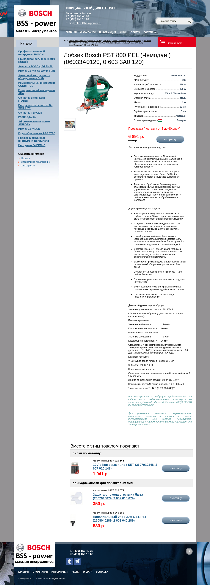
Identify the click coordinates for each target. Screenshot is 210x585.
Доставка (150, 32)
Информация (107, 32)
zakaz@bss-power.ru (87, 23)
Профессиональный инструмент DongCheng (33, 139)
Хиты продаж (28, 165)
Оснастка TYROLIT (30, 112)
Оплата (135, 32)
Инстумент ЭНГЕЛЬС (31, 145)
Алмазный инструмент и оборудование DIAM (34, 77)
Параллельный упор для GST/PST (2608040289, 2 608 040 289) (120, 518)
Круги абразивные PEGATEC (36, 133)
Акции (123, 32)
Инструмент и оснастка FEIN (36, 70)
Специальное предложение (35, 162)
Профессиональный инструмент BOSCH (31, 53)
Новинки (25, 158)
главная (71, 32)
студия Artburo (58, 579)
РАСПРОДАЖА (27, 117)
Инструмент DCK (29, 128)
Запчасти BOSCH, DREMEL (35, 66)
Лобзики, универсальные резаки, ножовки (122, 40)
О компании (88, 32)
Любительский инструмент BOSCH (85, 40)
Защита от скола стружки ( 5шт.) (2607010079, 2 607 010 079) (118, 496)
